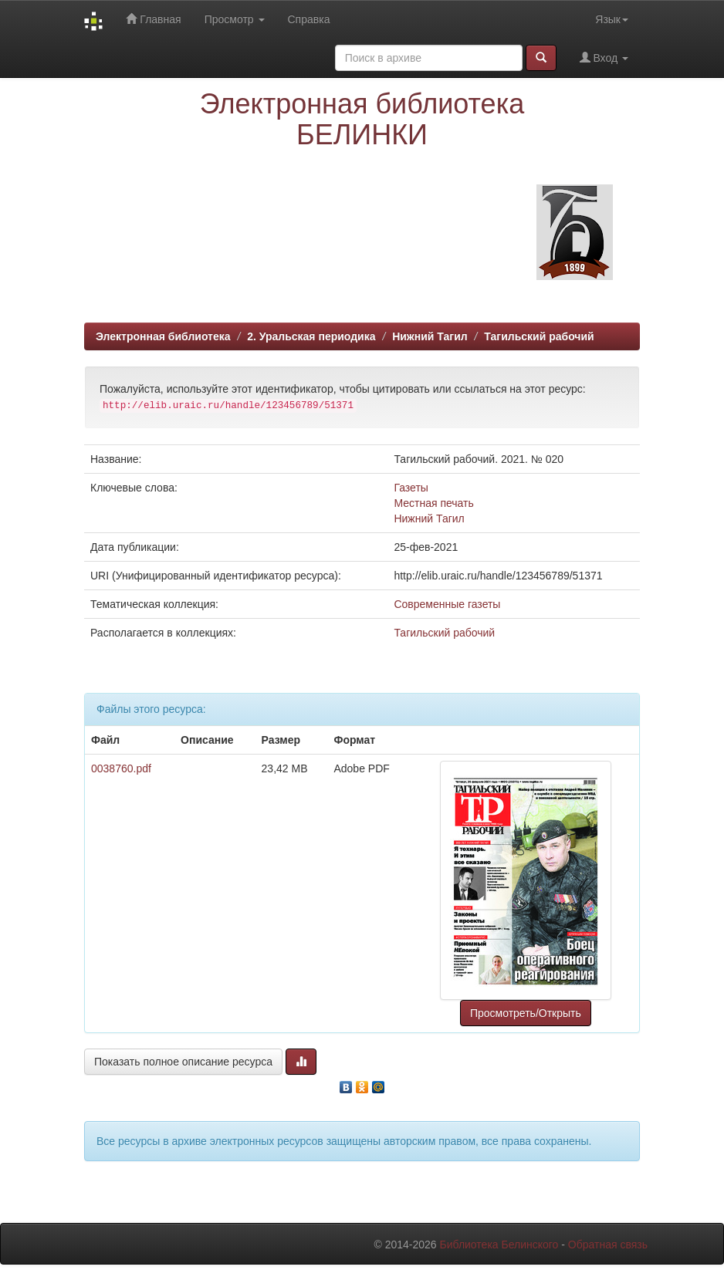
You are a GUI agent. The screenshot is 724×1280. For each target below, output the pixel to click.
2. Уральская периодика (311, 336)
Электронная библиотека (163, 336)
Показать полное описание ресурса (183, 1061)
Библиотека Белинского (498, 1244)
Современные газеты (447, 604)
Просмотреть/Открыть (525, 1013)
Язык (611, 19)
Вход (604, 57)
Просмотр (235, 19)
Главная (153, 18)
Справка (309, 19)
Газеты (411, 487)
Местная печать (433, 503)
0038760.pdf (121, 768)
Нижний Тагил (430, 336)
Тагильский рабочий (539, 336)
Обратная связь (608, 1244)
